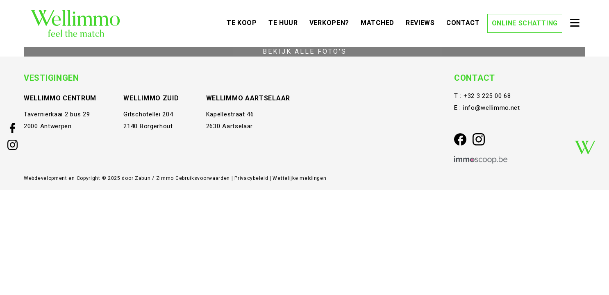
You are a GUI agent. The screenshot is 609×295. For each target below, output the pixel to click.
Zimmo (165, 178)
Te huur (285, 22)
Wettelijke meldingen (299, 178)
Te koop (244, 22)
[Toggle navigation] (574, 23)
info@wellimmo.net (491, 107)
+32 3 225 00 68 (487, 96)
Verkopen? (331, 22)
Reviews (422, 22)
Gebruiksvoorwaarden (203, 178)
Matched (379, 22)
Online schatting (525, 23)
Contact (465, 22)
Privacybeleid (252, 178)
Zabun (143, 178)
